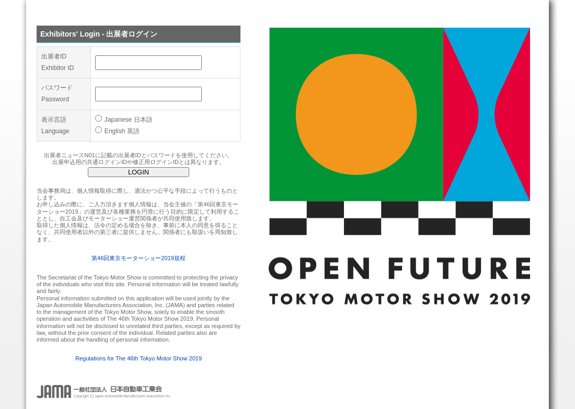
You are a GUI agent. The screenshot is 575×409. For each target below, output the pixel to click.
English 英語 (117, 131)
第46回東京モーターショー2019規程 (138, 258)
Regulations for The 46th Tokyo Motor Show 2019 (138, 358)
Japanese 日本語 (124, 119)
